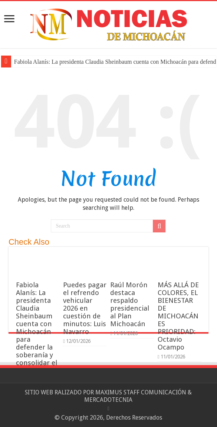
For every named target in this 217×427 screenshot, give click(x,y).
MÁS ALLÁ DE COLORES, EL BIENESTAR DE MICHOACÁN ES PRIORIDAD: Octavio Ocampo (178, 316)
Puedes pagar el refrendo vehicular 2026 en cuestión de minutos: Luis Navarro (84, 308)
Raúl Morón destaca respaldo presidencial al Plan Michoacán (129, 304)
